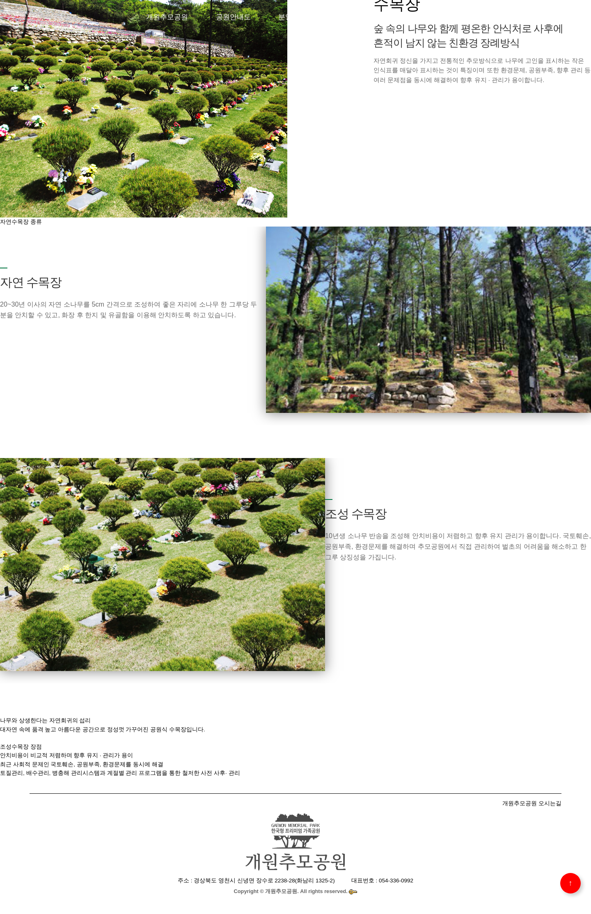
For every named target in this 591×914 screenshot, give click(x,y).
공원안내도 (233, 17)
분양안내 (292, 17)
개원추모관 (351, 17)
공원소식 (466, 17)
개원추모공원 (167, 17)
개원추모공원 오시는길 (531, 803)
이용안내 (410, 17)
